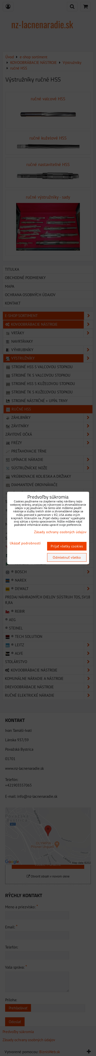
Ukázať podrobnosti (25, 543)
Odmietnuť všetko (67, 557)
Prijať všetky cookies (67, 546)
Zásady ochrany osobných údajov (60, 532)
